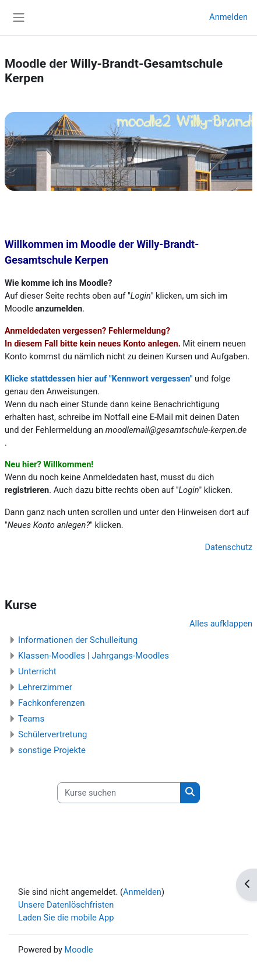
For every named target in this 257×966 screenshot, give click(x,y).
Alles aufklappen (220, 623)
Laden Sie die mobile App (66, 917)
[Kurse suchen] (119, 792)
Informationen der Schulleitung (78, 640)
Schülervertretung (52, 734)
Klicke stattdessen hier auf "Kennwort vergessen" (98, 378)
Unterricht (37, 671)
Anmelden (228, 17)
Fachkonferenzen (51, 703)
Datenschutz (228, 547)
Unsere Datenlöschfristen (66, 905)
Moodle (78, 949)
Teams (31, 718)
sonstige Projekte (52, 750)
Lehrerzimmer (45, 687)
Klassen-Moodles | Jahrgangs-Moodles (93, 655)
